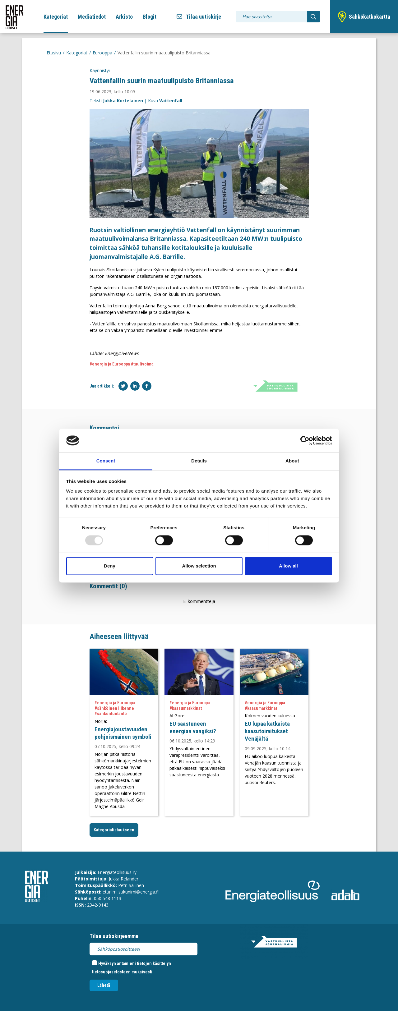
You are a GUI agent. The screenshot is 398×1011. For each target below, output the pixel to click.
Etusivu (54, 53)
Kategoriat (56, 16)
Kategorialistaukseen (114, 829)
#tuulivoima (142, 363)
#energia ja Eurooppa (110, 363)
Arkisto (124, 16)
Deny (109, 566)
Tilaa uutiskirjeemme (114, 936)
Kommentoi (104, 428)
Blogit (149, 16)
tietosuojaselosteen (111, 971)
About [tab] (292, 461)
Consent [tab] (105, 461)
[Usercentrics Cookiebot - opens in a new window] (305, 440)
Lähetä (103, 985)
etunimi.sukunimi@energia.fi (131, 892)
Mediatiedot (92, 16)
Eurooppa (102, 53)
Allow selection (199, 566)
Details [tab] (199, 461)
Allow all (288, 566)
